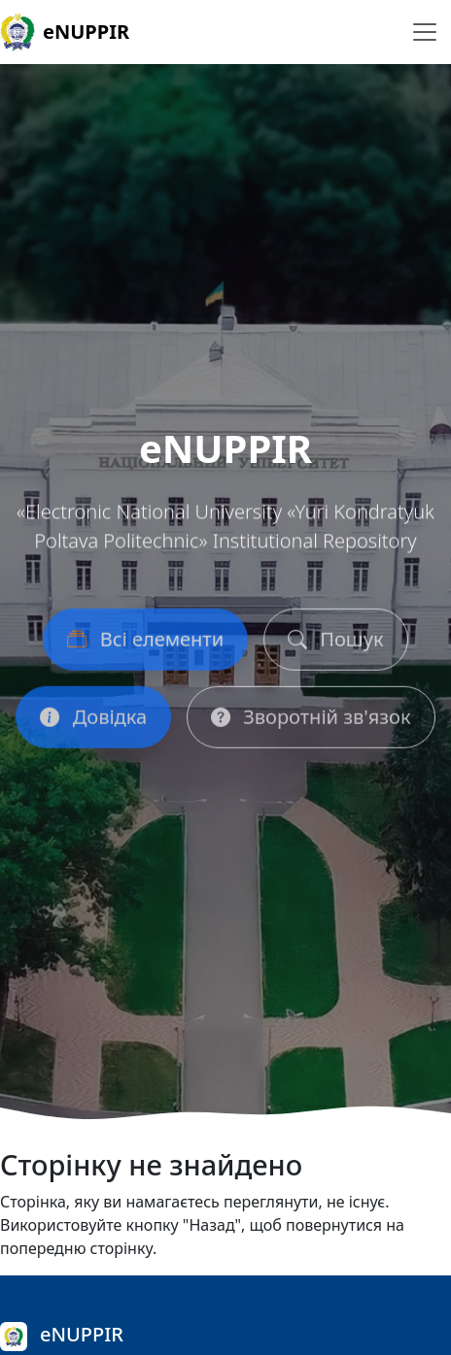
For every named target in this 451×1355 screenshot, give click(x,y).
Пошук (335, 643)
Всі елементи (145, 643)
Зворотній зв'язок (310, 721)
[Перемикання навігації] (425, 32)
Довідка (93, 721)
